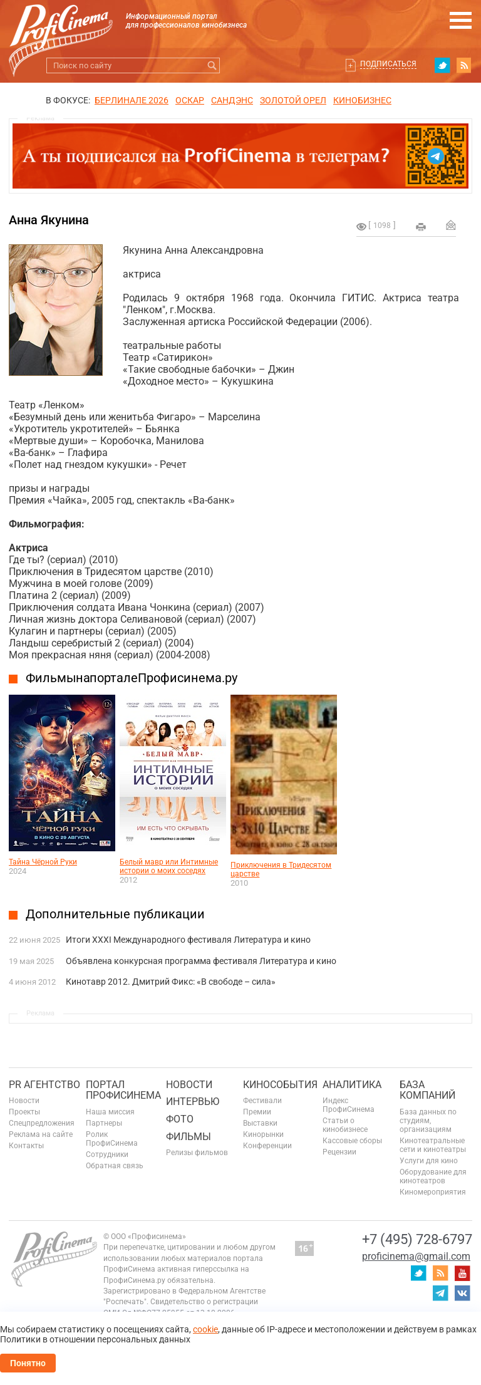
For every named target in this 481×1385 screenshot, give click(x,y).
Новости (24, 1100)
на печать (421, 227)
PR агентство (44, 1085)
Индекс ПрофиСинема (349, 1105)
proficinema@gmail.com (416, 1256)
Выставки (260, 1123)
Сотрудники (107, 1154)
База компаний (427, 1090)
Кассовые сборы (352, 1140)
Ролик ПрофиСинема (112, 1139)
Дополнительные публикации (115, 913)
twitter (442, 65)
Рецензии (339, 1152)
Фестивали (262, 1100)
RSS (464, 65)
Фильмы (188, 1137)
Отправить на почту (451, 225)
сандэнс (232, 100)
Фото (180, 1119)
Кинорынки (263, 1134)
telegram (440, 1293)
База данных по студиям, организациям (428, 1120)
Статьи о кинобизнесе (345, 1125)
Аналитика (352, 1085)
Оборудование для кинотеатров (433, 1176)
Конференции (267, 1145)
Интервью (192, 1101)
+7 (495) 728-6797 (417, 1239)
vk (462, 1293)
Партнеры (104, 1123)
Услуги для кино (429, 1160)
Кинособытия (280, 1085)
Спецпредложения (42, 1123)
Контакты (26, 1145)
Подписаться (388, 64)
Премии (257, 1111)
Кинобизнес (362, 100)
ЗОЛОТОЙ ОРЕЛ (293, 100)
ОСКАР (189, 100)
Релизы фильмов (197, 1152)
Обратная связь (114, 1165)
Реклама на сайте (41, 1134)
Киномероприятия (433, 1192)
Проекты (24, 1111)
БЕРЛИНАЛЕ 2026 (131, 100)
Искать (212, 65)
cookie (205, 1329)
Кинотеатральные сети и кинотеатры (433, 1145)
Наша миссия (110, 1111)
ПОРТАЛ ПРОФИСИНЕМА (123, 1090)
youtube (462, 1273)
